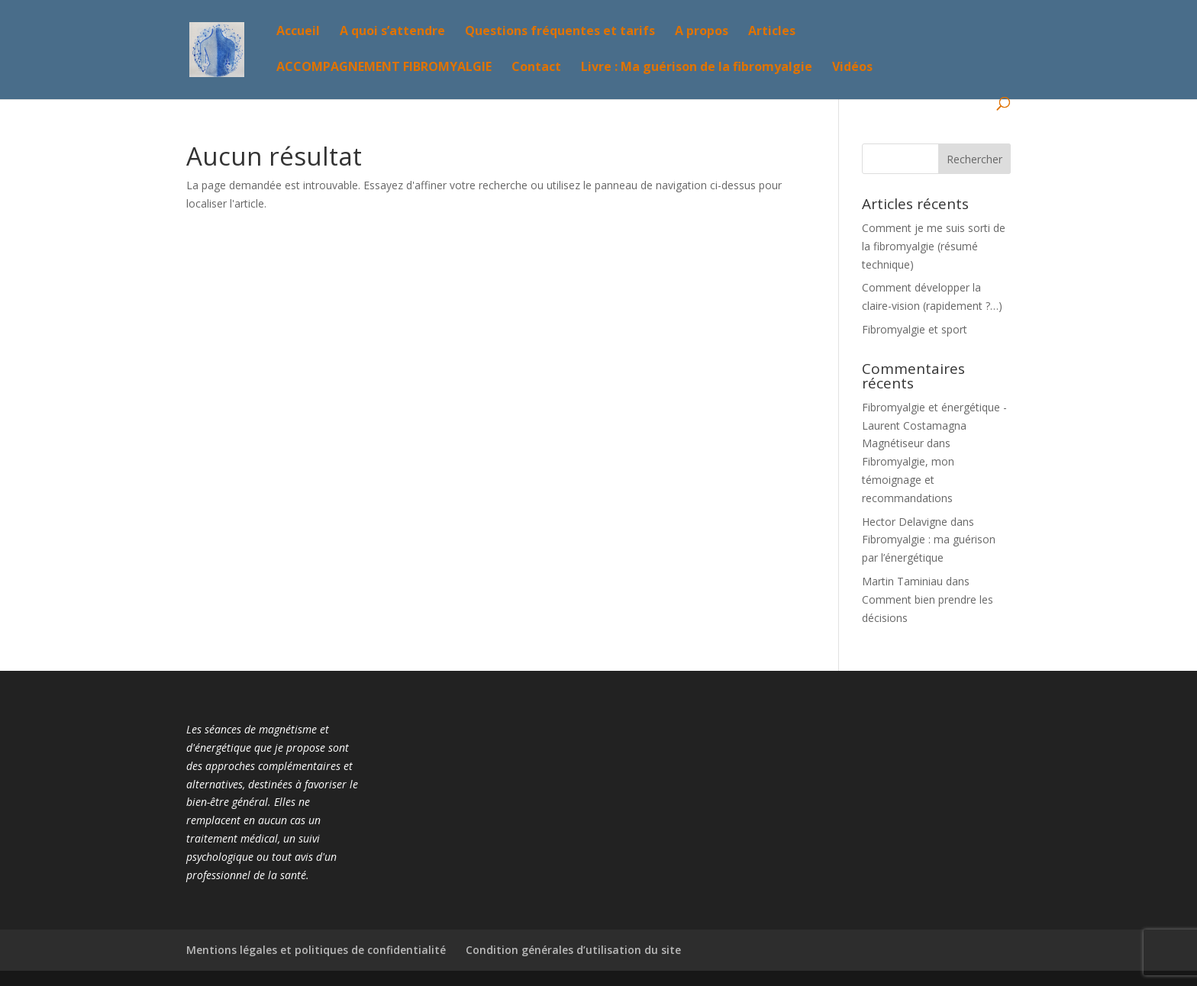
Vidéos (852, 68)
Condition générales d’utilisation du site (573, 949)
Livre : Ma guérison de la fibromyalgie (696, 68)
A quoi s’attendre (392, 32)
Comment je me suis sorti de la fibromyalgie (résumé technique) (933, 246)
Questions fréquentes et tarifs (560, 32)
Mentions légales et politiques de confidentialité (316, 949)
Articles (771, 32)
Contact (536, 68)
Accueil (298, 32)
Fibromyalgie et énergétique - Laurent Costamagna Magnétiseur (934, 425)
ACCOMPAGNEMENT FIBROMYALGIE (384, 68)
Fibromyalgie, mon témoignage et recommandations (908, 479)
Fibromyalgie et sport (914, 329)
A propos (701, 32)
